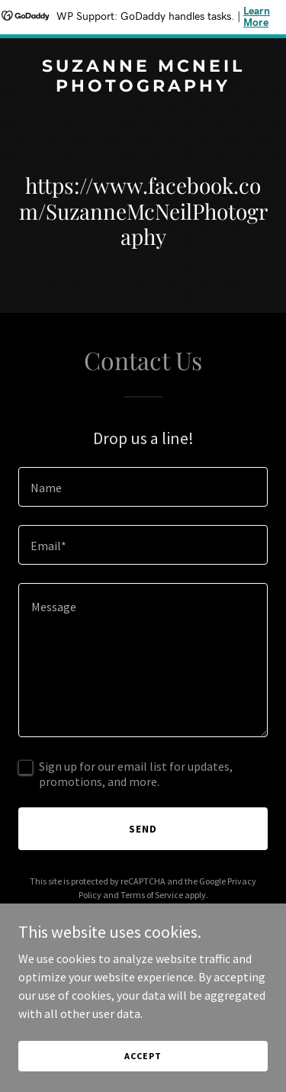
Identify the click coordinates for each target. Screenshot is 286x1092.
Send (143, 829)
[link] (143, 87)
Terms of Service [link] (152, 894)
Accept (142, 1055)
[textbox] (143, 487)
